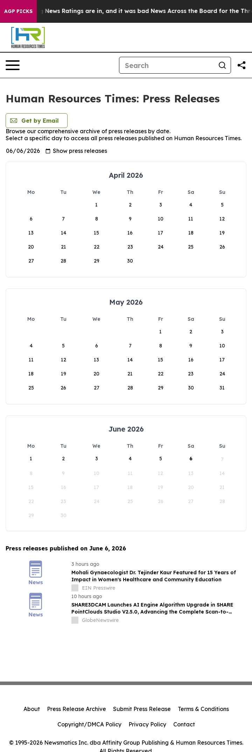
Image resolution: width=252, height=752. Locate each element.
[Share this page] (241, 65)
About (31, 708)
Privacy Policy (147, 724)
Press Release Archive (76, 708)
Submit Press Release (142, 708)
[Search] (166, 65)
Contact (184, 724)
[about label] (74, 587)
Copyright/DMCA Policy (89, 724)
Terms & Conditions (203, 708)
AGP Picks (18, 11)
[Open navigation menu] (13, 65)
